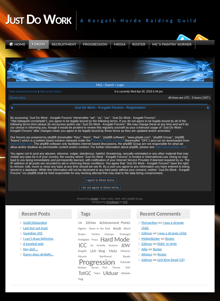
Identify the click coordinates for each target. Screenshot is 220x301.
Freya (95, 239)
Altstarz (146, 254)
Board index (17, 97)
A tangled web (33, 244)
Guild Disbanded (35, 222)
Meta (113, 251)
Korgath (82, 251)
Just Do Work (38, 19)
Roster (169, 238)
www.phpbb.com (21, 143)
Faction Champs (103, 234)
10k (80, 223)
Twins (97, 273)
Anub (117, 228)
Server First (99, 267)
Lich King (97, 251)
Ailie (144, 249)
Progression (97, 262)
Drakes (82, 234)
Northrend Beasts (115, 256)
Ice (91, 245)
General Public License (107, 140)
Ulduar (110, 273)
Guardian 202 (32, 233)
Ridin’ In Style (167, 244)
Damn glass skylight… (38, 254)
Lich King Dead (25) (171, 260)
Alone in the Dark (99, 228)
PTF (125, 202)
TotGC (85, 273)
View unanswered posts (23, 91)
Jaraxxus (113, 245)
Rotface (82, 267)
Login (120, 85)
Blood (127, 228)
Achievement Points (114, 222)
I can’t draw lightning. (38, 238)
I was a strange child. (172, 233)
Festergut (125, 234)
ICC (82, 245)
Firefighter (83, 239)
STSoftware (112, 202)
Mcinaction (149, 222)
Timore (116, 267)
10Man (90, 222)
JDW (125, 245)
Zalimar (146, 233)
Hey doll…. (30, 249)
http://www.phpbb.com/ (171, 147)
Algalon (82, 228)
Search (109, 85)
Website (125, 273)
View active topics (50, 91)
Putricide (125, 262)
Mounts (82, 256)
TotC (127, 267)
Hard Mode (115, 239)
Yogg (80, 279)
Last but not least (35, 228)
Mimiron (125, 251)
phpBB (94, 198)
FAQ (99, 85)
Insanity (100, 245)
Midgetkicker (150, 238)
